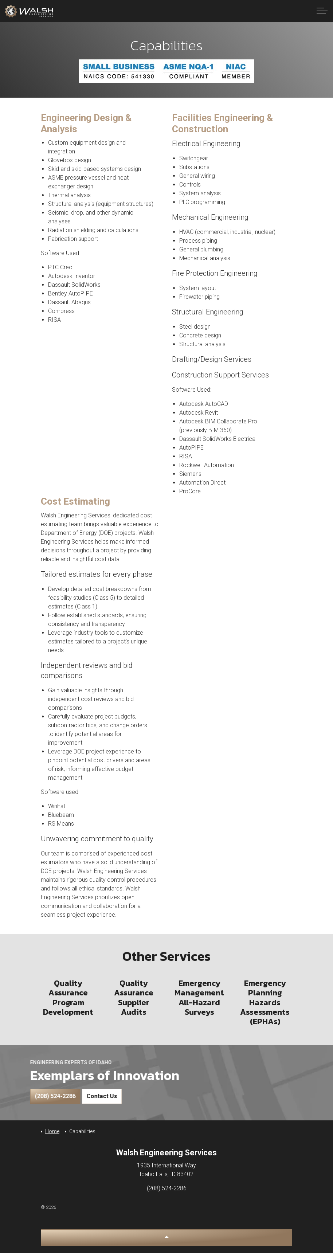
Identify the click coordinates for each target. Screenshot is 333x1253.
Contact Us (78, 1096)
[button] (166, 1237)
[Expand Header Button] (322, 11)
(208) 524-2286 (32, 1096)
